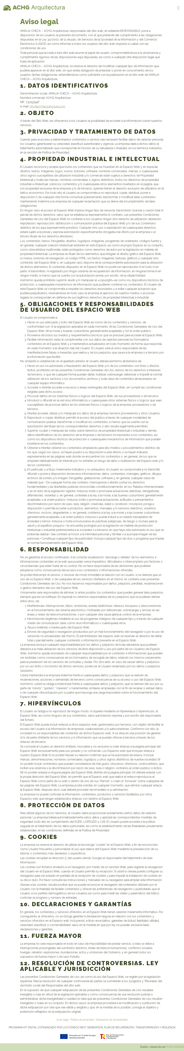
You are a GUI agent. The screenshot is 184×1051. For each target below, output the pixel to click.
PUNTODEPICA (175, 1046)
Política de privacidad (82, 1019)
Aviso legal (63, 1019)
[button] (178, 8)
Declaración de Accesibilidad (111, 1019)
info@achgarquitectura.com (47, 106)
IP (66, 858)
